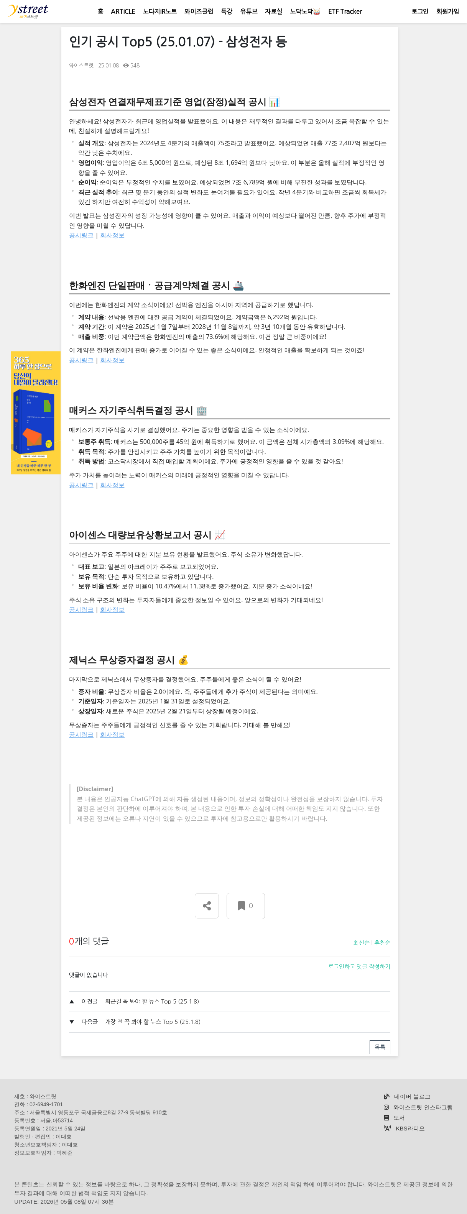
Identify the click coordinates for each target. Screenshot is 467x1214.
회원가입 (447, 11)
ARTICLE (123, 11)
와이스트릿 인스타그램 (418, 1107)
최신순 (362, 943)
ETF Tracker (345, 11)
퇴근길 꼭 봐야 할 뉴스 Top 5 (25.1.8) (152, 1001)
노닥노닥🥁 (305, 11)
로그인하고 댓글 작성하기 (359, 966)
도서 (394, 1117)
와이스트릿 (82, 65)
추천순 (382, 943)
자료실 (273, 11)
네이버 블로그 (407, 1096)
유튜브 (248, 11)
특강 (226, 11)
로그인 (420, 11)
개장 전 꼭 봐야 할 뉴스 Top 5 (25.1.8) (153, 1022)
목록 (380, 1047)
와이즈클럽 (198, 11)
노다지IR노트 (160, 11)
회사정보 (112, 235)
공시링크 (81, 235)
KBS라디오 (404, 1128)
